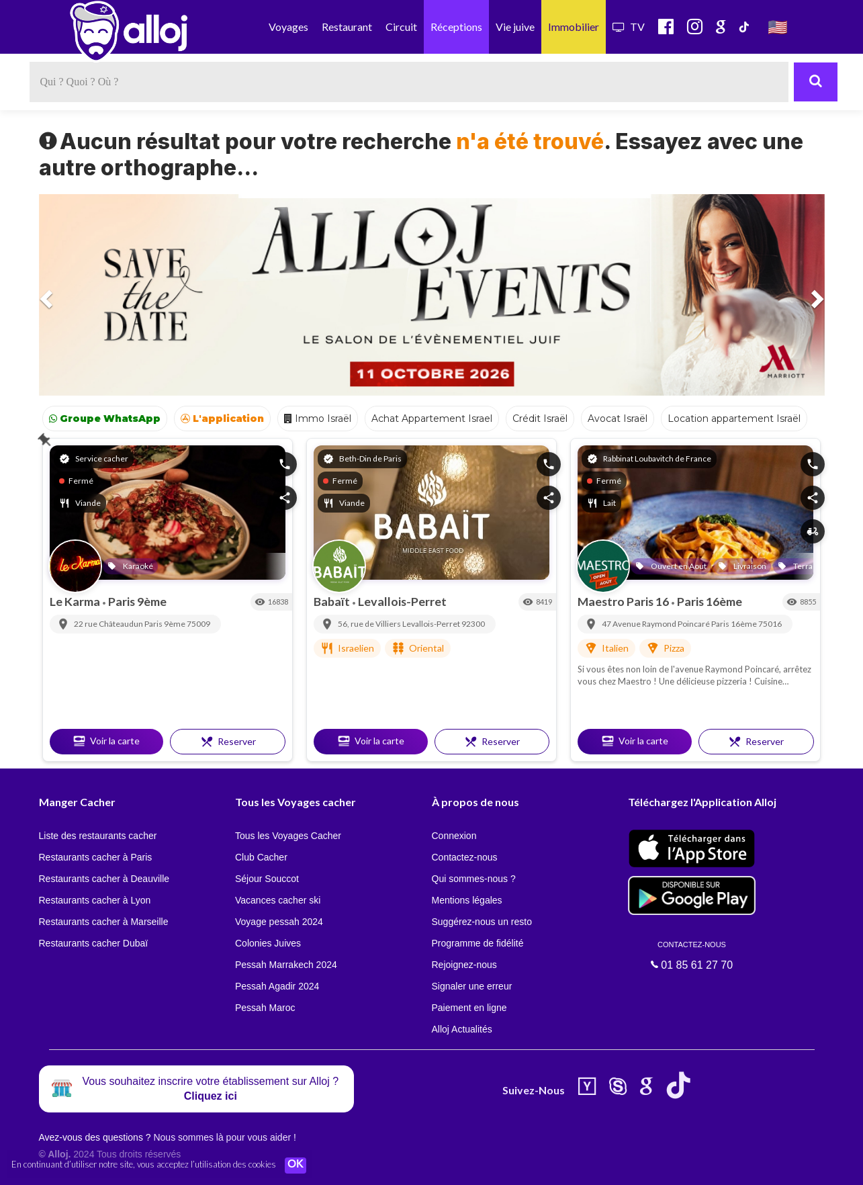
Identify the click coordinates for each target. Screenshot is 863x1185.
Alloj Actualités (462, 1029)
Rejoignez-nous (464, 964)
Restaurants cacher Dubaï (93, 943)
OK (295, 1165)
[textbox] (409, 82)
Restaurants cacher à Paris (95, 857)
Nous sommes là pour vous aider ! (224, 1137)
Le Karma (76, 601)
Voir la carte (106, 741)
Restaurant (347, 26)
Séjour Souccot (267, 878)
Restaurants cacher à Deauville (104, 878)
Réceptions (456, 26)
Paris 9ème (137, 601)
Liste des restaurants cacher (98, 835)
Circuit (401, 26)
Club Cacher (261, 857)
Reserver (228, 741)
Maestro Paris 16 (624, 601)
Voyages (288, 26)
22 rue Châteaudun (109, 624)
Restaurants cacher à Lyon (95, 900)
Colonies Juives (268, 943)
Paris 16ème (709, 601)
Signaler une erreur (472, 986)
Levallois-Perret (402, 601)
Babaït (333, 601)
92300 (473, 624)
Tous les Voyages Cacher (288, 835)
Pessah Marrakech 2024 (286, 964)
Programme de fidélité (478, 943)
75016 (770, 624)
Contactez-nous (465, 857)
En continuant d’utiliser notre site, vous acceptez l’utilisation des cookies (143, 1164)
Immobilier (573, 26)
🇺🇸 (778, 26)
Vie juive (515, 26)
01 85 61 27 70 (692, 955)
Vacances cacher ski (277, 900)
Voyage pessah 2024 (279, 921)
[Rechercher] (815, 81)
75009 (198, 624)
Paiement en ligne (469, 1007)
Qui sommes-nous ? (474, 878)
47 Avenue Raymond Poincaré (656, 624)
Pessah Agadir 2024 (277, 986)
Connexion (454, 835)
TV (628, 26)
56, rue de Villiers (370, 624)
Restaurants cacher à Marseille (104, 921)
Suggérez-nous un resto (482, 921)
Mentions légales (467, 900)
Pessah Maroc (265, 1007)
